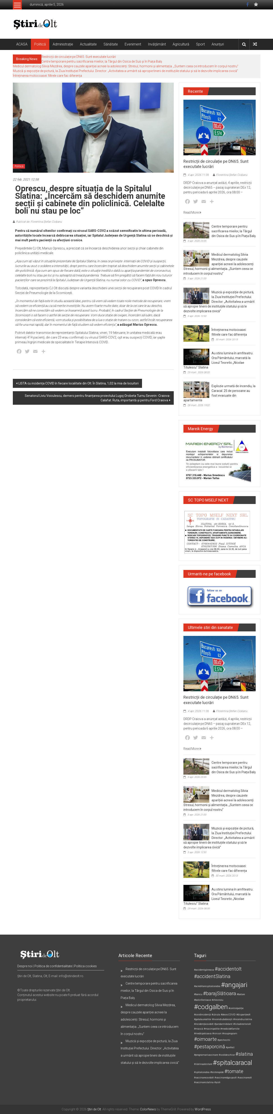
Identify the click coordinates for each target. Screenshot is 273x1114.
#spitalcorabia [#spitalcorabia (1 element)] (202, 1072)
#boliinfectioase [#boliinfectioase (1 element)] (202, 1000)
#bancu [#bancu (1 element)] (198, 994)
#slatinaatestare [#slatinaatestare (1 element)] (203, 1064)
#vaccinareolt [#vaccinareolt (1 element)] (244, 1077)
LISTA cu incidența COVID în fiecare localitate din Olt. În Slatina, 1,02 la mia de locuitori (78, 383)
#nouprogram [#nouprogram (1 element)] (229, 1033)
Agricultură (181, 44)
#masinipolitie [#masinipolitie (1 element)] (212, 1028)
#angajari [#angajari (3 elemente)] (234, 985)
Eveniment (133, 44)
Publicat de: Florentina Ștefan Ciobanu (39, 221)
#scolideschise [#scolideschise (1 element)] (227, 1054)
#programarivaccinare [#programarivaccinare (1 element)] (206, 1054)
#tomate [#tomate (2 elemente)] (233, 1071)
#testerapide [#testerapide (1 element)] (217, 1072)
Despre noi (24, 966)
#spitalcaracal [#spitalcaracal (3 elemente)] (232, 1063)
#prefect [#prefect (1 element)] (230, 1047)
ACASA (21, 44)
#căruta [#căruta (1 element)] (216, 1014)
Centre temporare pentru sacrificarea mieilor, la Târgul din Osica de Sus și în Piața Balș (101, 61)
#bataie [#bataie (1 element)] (241, 994)
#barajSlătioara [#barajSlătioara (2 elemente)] (219, 993)
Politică (40, 44)
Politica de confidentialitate (53, 966)
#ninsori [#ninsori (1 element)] (216, 1033)
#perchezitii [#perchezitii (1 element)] (223, 1040)
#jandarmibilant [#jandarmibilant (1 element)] (223, 1024)
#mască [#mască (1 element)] (198, 1028)
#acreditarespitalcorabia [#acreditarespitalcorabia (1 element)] (207, 986)
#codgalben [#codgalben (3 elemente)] (211, 1007)
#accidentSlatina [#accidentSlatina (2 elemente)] (212, 976)
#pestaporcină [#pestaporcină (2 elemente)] (209, 1046)
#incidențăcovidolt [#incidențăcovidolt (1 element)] (204, 1024)
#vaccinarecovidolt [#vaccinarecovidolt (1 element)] (204, 1077)
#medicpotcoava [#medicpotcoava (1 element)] (203, 1033)
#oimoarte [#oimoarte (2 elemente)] (205, 1039)
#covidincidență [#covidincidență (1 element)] (202, 1014)
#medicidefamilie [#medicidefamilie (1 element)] (229, 1028)
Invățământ (157, 44)
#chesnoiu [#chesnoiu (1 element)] (217, 1000)
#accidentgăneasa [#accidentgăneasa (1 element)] (204, 969)
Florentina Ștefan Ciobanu (231, 174)
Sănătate (111, 44)
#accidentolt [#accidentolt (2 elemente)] (228, 969)
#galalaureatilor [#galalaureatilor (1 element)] (202, 1019)
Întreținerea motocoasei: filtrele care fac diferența (47, 75)
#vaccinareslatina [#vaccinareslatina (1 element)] (204, 1082)
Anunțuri (218, 44)
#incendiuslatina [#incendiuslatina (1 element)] (242, 1019)
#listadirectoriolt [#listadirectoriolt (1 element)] (242, 1024)
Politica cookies (85, 966)
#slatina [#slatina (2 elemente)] (244, 1054)
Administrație (63, 44)
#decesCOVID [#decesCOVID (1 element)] (228, 1014)
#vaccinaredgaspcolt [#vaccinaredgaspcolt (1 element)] (225, 1077)
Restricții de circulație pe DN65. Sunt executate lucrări (78, 57)
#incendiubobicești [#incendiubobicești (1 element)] (222, 1019)
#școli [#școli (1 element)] (217, 1082)
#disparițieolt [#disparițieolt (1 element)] (243, 1014)
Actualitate (88, 44)
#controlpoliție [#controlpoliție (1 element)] (236, 1008)
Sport (200, 44)
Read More (192, 212)
